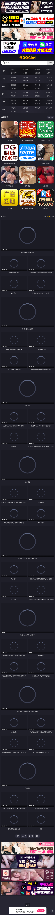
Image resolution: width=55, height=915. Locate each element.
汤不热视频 (49, 108)
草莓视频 (37, 108)
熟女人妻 (13, 80)
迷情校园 (13, 103)
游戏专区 (49, 70)
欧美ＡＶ (37, 77)
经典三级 (25, 88)
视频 (3, 79)
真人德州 (25, 70)
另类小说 (25, 103)
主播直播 (37, 80)
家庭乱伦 (25, 100)
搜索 (50, 62)
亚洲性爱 (13, 85)
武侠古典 (49, 100)
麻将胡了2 (14, 73)
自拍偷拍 (25, 77)
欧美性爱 (49, 85)
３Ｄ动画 (49, 77)
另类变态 (49, 88)
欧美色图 (37, 93)
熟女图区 (37, 96)
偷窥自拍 (13, 93)
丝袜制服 (25, 80)
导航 (3, 109)
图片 (3, 94)
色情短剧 (25, 111)
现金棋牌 (37, 73)
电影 (3, 86)
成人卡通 (37, 85)
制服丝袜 (13, 88)
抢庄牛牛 (49, 73)
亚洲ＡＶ (13, 77)
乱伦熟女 (37, 88)
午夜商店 (25, 108)
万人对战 (37, 70)
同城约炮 (13, 108)
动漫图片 (49, 93)
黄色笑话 (37, 103)
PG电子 (13, 70)
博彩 (3, 71)
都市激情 (13, 100)
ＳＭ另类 (49, 80)
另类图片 (49, 96)
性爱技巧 (49, 103)
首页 (18, 836)
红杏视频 (13, 111)
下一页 (31, 836)
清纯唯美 (25, 96)
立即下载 (40, 911)
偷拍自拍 (25, 85)
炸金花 (25, 73)
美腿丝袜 (13, 96)
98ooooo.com (27, 58)
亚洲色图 (25, 93)
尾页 (37, 836)
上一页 (24, 836)
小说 (3, 102)
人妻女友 (37, 100)
